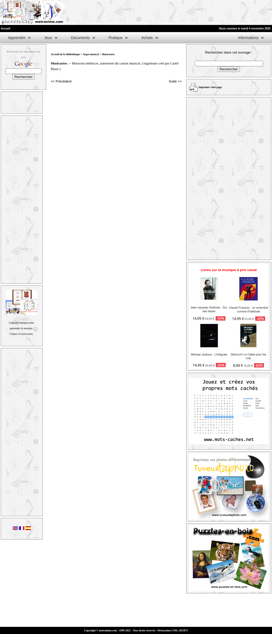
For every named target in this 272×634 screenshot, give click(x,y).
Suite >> (175, 81)
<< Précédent (61, 81)
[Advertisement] (206, 12)
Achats (147, 38)
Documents (80, 38)
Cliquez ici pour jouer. (21, 333)
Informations (248, 38)
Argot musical (91, 54)
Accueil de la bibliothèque (65, 54)
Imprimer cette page (210, 87)
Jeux (48, 38)
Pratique (115, 38)
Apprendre (16, 38)
